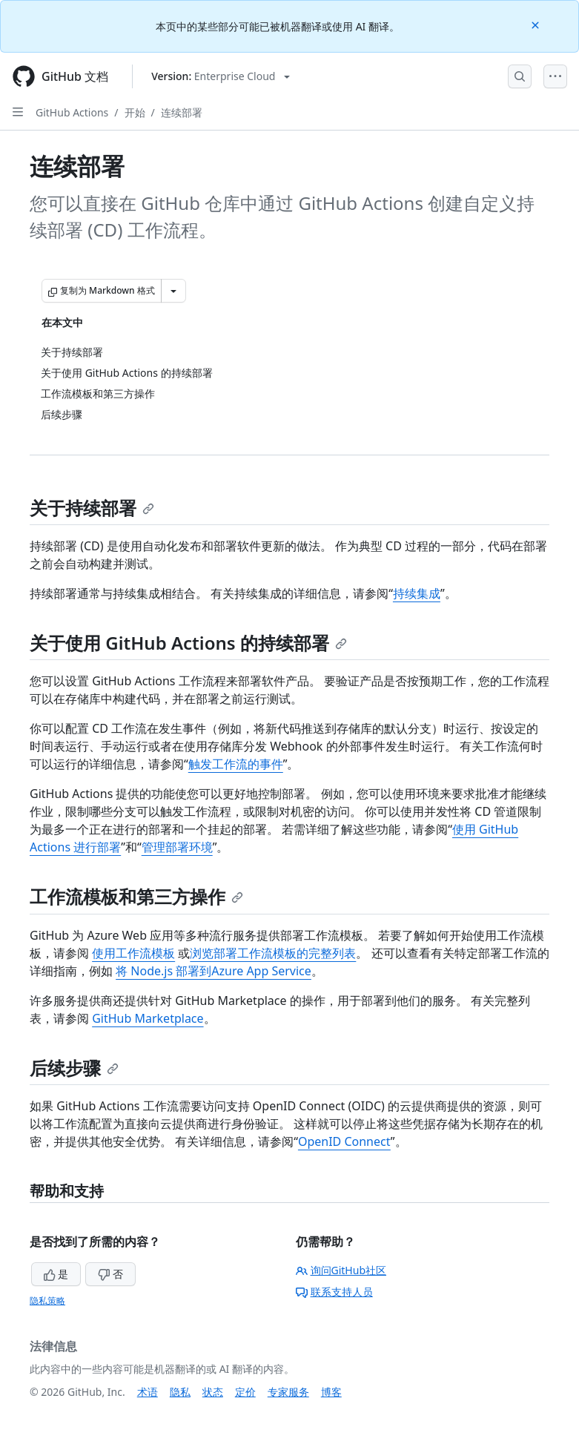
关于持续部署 (92, 507)
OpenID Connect (344, 1141)
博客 (331, 1392)
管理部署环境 (177, 847)
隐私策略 (47, 1300)
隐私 (180, 1392)
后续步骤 (74, 1067)
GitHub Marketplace (147, 1018)
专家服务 (288, 1392)
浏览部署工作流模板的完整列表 (273, 953)
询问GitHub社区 (341, 1270)
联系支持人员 (334, 1292)
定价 (245, 1392)
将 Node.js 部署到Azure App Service (213, 971)
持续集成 (416, 593)
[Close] (537, 24)
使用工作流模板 (133, 953)
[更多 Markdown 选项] (173, 291)
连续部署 (181, 112)
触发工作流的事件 (235, 764)
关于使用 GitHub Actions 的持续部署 (188, 642)
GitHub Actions (72, 112)
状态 (212, 1392)
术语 (147, 1392)
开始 (135, 112)
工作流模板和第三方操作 (136, 896)
